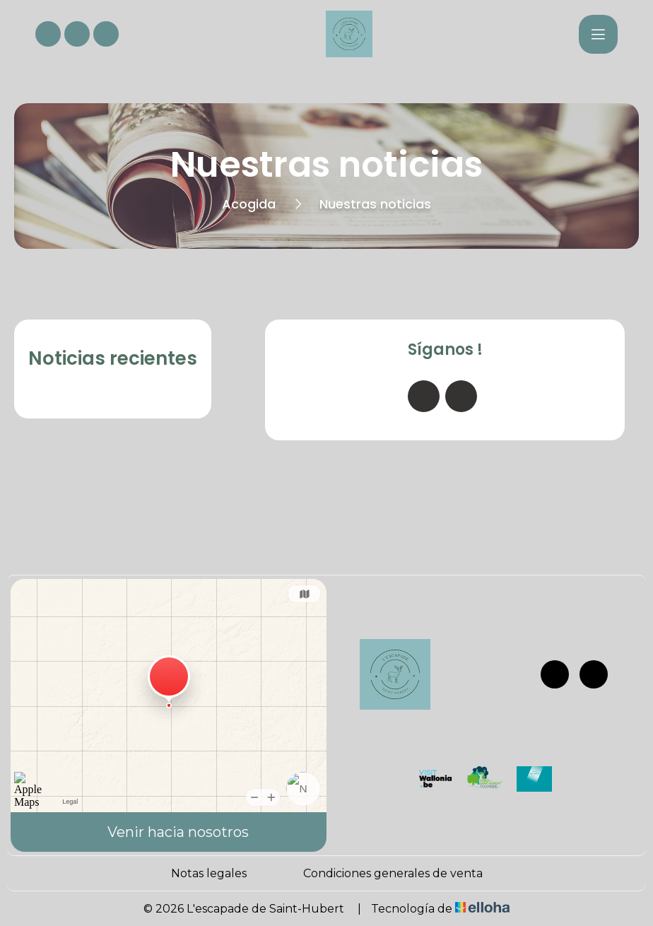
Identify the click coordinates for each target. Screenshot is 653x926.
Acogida (249, 204)
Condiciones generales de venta (393, 873)
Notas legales (209, 873)
